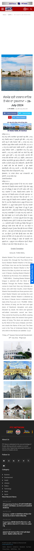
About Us (9, 547)
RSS (19, 549)
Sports (5, 494)
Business (6, 474)
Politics (5, 486)
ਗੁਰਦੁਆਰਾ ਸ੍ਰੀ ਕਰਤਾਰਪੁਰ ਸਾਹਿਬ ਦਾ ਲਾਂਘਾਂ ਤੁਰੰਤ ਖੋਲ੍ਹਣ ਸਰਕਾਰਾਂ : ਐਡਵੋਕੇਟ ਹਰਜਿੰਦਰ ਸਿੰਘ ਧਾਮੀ (16, 533)
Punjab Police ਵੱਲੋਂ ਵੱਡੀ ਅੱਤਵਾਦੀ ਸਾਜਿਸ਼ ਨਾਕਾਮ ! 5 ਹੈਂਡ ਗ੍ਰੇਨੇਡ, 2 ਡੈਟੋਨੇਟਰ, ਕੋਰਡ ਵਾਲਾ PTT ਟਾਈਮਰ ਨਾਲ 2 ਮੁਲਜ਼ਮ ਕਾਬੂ (17, 524)
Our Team (28, 547)
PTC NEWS (11, 108)
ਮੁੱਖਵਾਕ (9, 14)
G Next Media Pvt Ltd (7, 544)
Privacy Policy (6, 549)
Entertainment (7, 477)
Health (5, 480)
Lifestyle (5, 483)
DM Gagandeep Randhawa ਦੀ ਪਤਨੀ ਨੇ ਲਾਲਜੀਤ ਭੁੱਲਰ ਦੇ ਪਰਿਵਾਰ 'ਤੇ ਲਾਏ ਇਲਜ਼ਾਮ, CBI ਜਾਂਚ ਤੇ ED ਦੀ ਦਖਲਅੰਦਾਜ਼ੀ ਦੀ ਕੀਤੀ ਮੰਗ (17, 506)
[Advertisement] (17, 36)
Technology (6, 488)
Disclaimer (22, 547)
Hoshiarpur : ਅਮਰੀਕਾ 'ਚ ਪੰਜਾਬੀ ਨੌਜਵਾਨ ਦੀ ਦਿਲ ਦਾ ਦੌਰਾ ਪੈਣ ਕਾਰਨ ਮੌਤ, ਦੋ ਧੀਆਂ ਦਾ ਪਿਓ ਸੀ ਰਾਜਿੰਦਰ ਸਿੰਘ (17, 515)
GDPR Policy (14, 549)
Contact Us (15, 547)
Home (4, 14)
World (5, 491)
